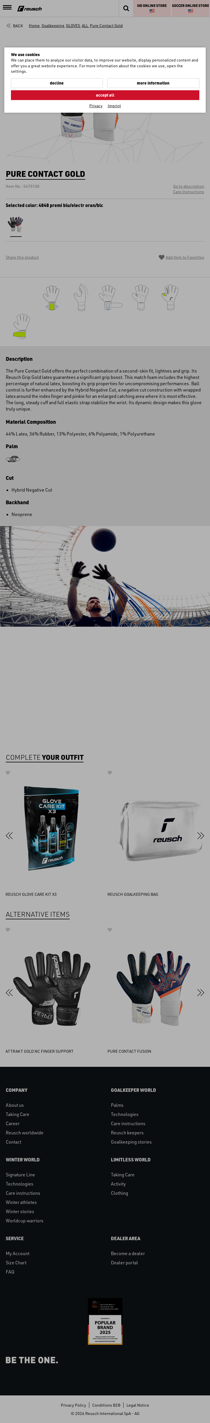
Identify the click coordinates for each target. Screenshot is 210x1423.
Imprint (114, 105)
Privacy (96, 105)
